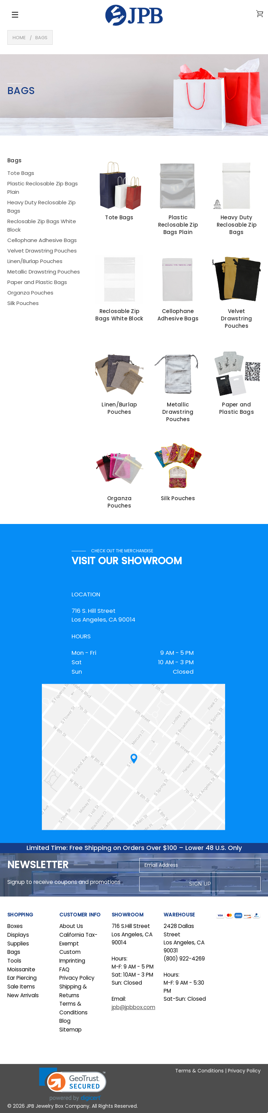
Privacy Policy (77, 977)
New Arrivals (23, 995)
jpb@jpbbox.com (133, 1007)
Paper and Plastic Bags (37, 282)
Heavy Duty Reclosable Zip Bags (41, 206)
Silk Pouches (23, 303)
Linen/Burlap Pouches (34, 261)
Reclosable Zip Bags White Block (41, 225)
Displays (18, 934)
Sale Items (21, 986)
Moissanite (21, 969)
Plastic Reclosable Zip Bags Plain (42, 188)
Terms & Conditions (199, 1070)
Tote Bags (20, 173)
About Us (71, 926)
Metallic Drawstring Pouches (43, 271)
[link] (73, 1084)
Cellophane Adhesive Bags (42, 240)
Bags (41, 37)
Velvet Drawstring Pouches (42, 250)
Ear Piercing (22, 977)
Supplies (18, 943)
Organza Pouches (30, 292)
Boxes (15, 926)
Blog (64, 1021)
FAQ (64, 969)
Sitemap (70, 1029)
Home (19, 37)
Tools (14, 960)
